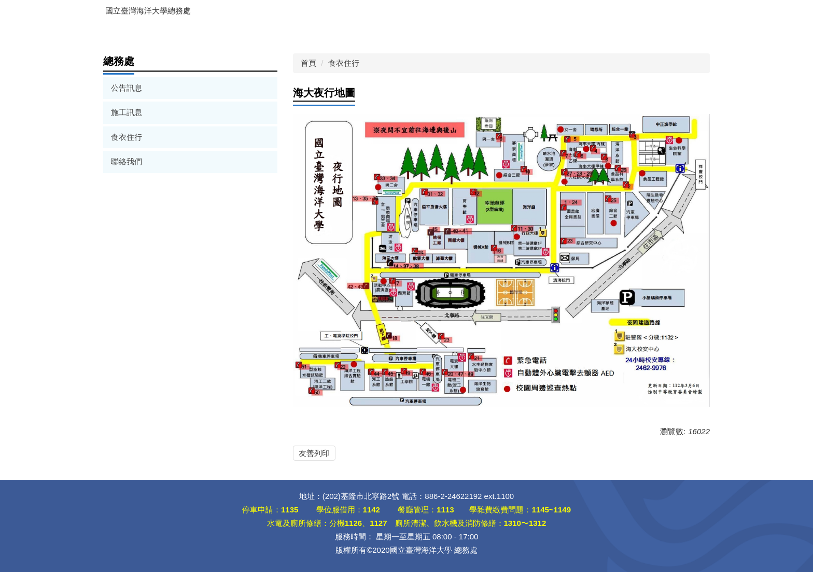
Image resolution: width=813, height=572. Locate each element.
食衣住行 (126, 137)
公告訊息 (126, 87)
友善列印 (314, 453)
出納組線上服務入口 (148, 32)
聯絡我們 (126, 161)
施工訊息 (126, 112)
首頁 (308, 63)
